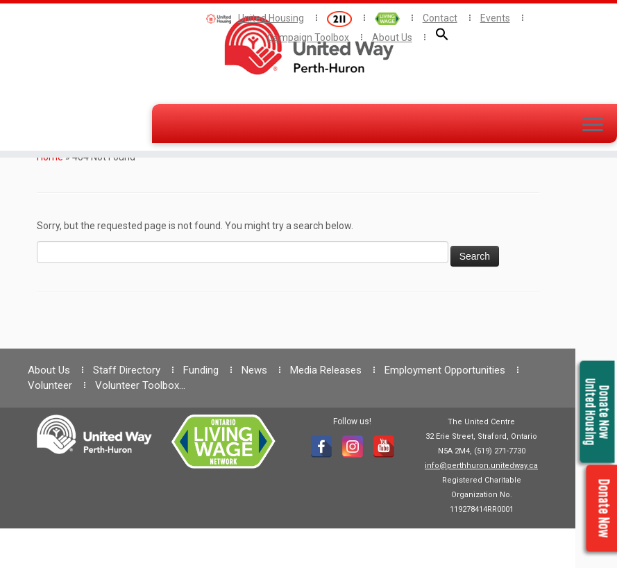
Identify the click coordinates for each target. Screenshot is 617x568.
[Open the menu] (592, 125)
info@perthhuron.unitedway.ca (481, 465)
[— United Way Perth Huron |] (308, 45)
